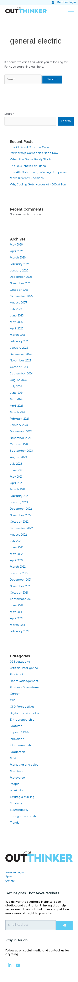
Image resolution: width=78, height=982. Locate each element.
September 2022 (21, 528)
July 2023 (16, 463)
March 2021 (17, 625)
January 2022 (19, 573)
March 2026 (18, 257)
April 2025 (16, 328)
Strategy (16, 803)
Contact (10, 880)
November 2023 (20, 438)
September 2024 (21, 373)
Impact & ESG (19, 732)
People (15, 784)
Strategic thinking (22, 797)
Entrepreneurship (22, 719)
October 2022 (19, 521)
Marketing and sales (24, 764)
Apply (9, 876)
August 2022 (18, 534)
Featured (16, 726)
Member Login (14, 872)
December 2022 (21, 508)
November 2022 (20, 515)
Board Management (24, 681)
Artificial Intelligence (24, 668)
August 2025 (18, 302)
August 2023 (18, 457)
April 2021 (16, 618)
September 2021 (21, 599)
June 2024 (17, 393)
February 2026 (19, 264)
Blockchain (17, 674)
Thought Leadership (24, 816)
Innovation (17, 739)
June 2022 (17, 547)
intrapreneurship (21, 745)
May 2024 (16, 399)
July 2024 (16, 386)
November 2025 (20, 283)
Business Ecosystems (24, 687)
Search (9, 114)
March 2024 (18, 412)
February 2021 (19, 631)
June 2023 (16, 470)
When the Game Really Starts (31, 159)
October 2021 (19, 592)
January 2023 (19, 502)
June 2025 (17, 315)
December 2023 (21, 431)
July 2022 (16, 541)
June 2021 (16, 605)
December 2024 (21, 354)
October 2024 (19, 367)
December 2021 (20, 579)
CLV (12, 700)
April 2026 (16, 251)
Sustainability (19, 810)
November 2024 (20, 360)
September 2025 (21, 296)
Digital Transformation (25, 713)
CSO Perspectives (22, 706)
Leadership (18, 752)
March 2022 (18, 566)
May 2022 (16, 554)
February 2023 (19, 496)
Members (17, 771)
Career (15, 693)
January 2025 (19, 348)
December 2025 (21, 277)
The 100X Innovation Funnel (28, 166)
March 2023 (17, 489)
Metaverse (17, 777)
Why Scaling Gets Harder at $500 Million (38, 184)
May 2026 (16, 244)
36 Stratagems (20, 661)
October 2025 (19, 290)
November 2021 (20, 586)
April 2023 (16, 483)
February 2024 (19, 418)
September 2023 (21, 450)
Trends (14, 822)
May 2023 (16, 476)
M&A (13, 758)
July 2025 (16, 309)
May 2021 (16, 612)
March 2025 (18, 335)
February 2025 (19, 341)
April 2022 (16, 560)
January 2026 (19, 270)
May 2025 (16, 322)
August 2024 (18, 380)
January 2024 (19, 425)
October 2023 (19, 444)
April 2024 (16, 405)
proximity (16, 790)
